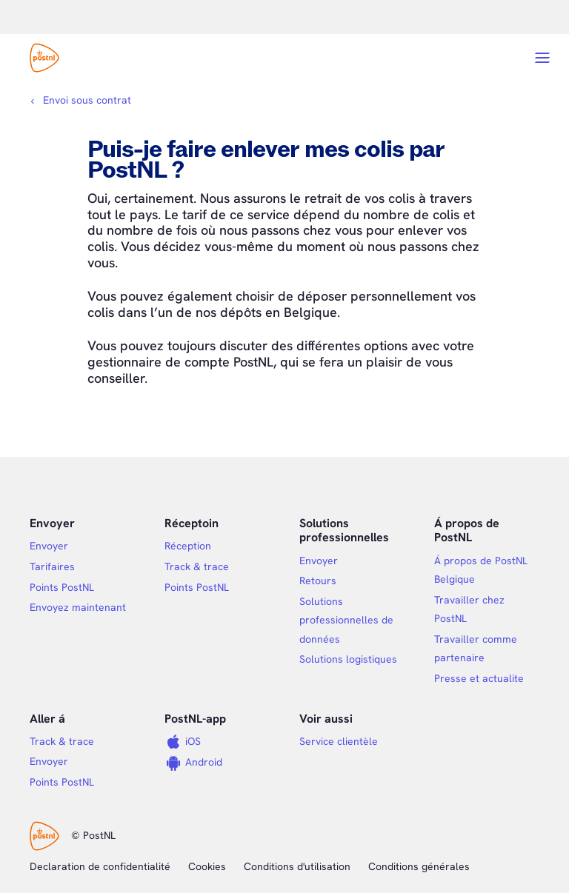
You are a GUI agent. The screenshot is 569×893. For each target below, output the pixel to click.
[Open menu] (542, 58)
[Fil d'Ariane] (80, 100)
